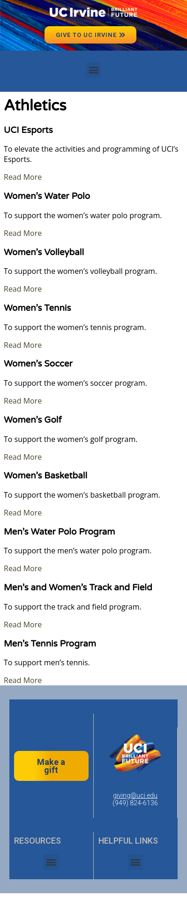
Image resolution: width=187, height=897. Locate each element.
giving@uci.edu (135, 795)
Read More (23, 177)
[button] (93, 70)
